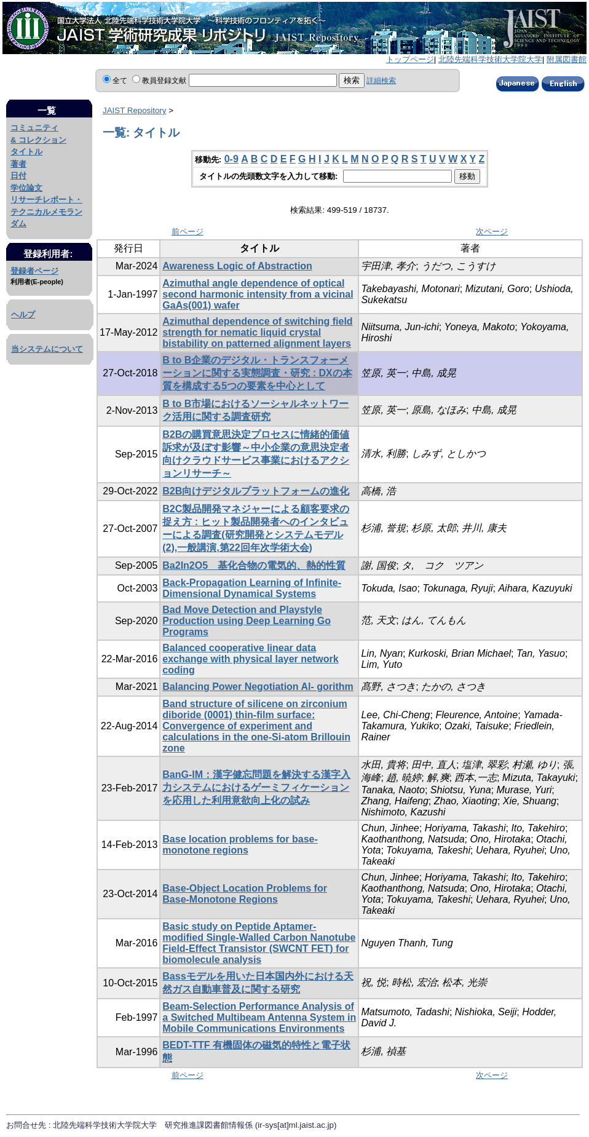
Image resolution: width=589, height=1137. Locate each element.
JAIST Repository (134, 110)
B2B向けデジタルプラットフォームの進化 (255, 491)
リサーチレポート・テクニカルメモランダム (46, 211)
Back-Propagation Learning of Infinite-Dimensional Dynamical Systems (251, 588)
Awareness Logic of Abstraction (237, 266)
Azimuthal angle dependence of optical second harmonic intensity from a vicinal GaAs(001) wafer (257, 294)
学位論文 (26, 187)
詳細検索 (381, 80)
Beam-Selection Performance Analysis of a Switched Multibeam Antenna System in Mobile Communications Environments (259, 1017)
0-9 (231, 159)
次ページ (492, 231)
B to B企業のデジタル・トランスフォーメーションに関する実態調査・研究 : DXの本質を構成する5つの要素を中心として (257, 373)
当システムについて (47, 349)
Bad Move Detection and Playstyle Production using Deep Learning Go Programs (246, 620)
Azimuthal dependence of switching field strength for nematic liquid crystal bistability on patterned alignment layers (257, 332)
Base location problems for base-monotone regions (240, 844)
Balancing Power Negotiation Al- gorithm (258, 686)
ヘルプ (23, 314)
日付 (18, 175)
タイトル (26, 151)
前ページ (188, 231)
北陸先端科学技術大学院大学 (490, 59)
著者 (18, 163)
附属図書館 (567, 59)
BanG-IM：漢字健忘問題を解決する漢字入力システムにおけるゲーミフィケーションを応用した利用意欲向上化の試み (256, 787)
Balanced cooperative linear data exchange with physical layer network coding (250, 659)
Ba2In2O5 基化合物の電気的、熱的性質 (254, 565)
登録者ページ (34, 270)
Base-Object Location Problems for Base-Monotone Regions (244, 894)
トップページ (410, 59)
